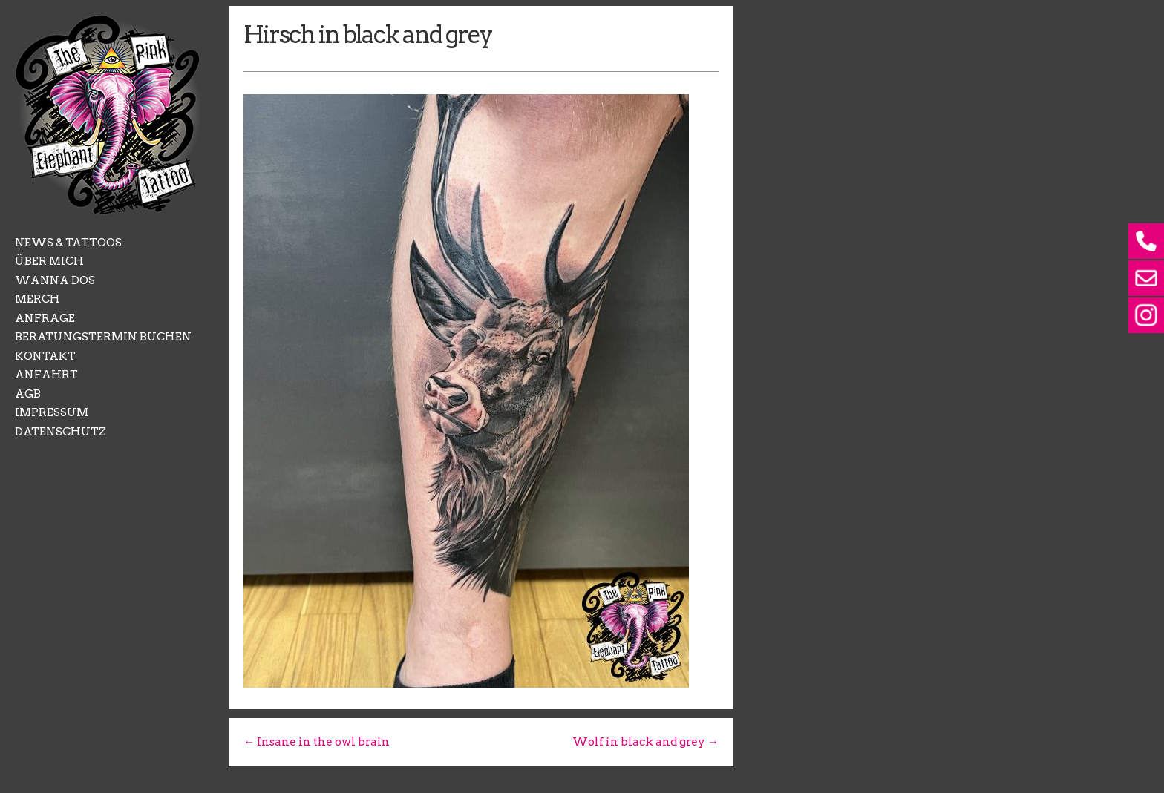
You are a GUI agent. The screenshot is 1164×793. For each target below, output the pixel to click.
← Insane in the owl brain (316, 741)
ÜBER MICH (49, 261)
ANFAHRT (46, 374)
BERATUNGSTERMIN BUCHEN (103, 336)
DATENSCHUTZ (60, 431)
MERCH (37, 299)
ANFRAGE (45, 318)
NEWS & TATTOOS (68, 242)
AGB (28, 394)
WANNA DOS (55, 280)
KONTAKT (45, 356)
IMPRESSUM (51, 412)
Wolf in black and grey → (645, 741)
